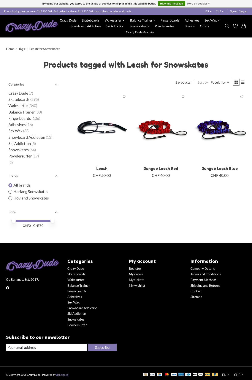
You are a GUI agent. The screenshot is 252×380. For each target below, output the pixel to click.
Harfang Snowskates (30, 191)
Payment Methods (203, 280)
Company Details (202, 268)
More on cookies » (198, 3)
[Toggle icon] (227, 26)
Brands (190, 26)
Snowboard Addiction (86, 26)
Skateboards (91, 20)
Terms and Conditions (205, 274)
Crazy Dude (68, 20)
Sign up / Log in (238, 11)
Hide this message (171, 3)
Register (135, 268)
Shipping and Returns (205, 285)
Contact (196, 291)
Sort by (201, 83)
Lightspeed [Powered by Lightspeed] (62, 375)
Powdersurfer (164, 26)
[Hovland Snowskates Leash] (101, 128)
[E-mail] (46, 347)
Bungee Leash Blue (219, 169)
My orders (136, 274)
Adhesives (192, 20)
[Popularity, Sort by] (218, 83)
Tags (22, 49)
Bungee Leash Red (160, 169)
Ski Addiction (115, 26)
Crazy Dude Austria (140, 32)
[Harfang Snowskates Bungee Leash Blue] (219, 128)
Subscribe (102, 347)
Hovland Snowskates (31, 198)
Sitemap (196, 297)
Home (10, 49)
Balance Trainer (21, 112)
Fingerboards (170, 20)
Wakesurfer (18, 105)
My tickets (136, 280)
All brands (21, 185)
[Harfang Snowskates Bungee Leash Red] (160, 128)
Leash (102, 169)
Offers (204, 26)
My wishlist (137, 285)
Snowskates (18, 150)
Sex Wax (15, 131)
